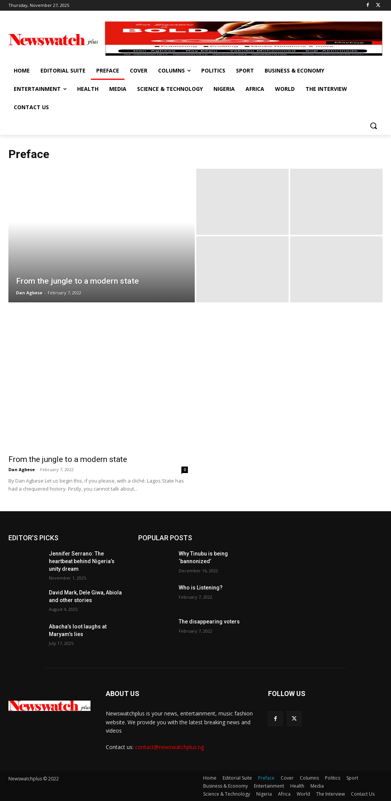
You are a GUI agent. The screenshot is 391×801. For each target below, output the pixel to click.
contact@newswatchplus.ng (169, 747)
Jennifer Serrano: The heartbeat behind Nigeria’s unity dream (82, 561)
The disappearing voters (209, 622)
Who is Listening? (201, 588)
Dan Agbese (21, 469)
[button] (373, 125)
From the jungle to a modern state (67, 459)
